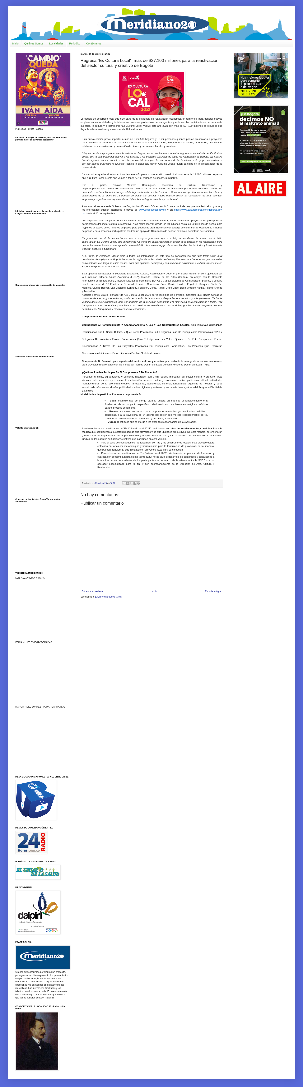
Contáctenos (93, 43)
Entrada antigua (213, 591)
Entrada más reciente (92, 591)
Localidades (56, 43)
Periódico (74, 43)
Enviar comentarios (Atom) (108, 596)
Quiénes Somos (34, 43)
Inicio (15, 43)
